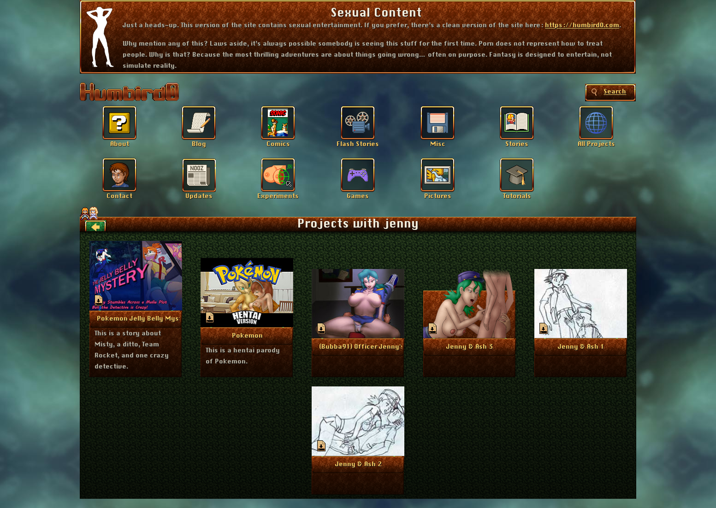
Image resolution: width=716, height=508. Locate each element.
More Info (135, 318)
